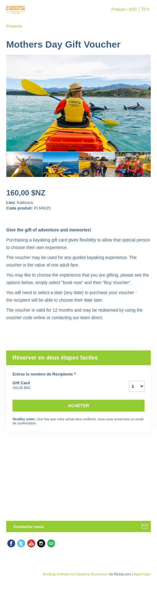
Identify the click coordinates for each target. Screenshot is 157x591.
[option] (24, 164)
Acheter (78, 405)
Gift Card (62, 386)
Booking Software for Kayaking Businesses (76, 574)
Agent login (142, 574)
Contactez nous (28, 526)
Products (14, 26)
